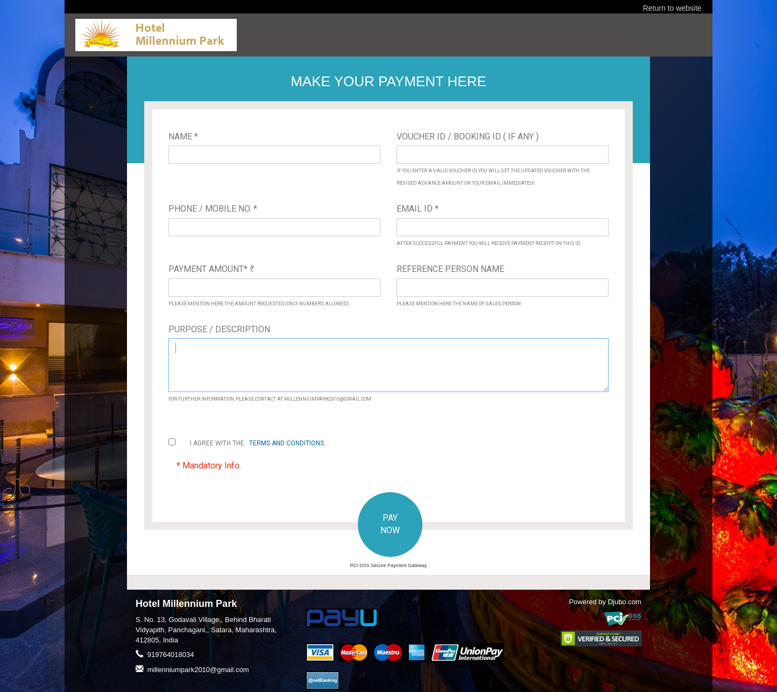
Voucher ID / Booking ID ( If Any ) (468, 136)
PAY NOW (390, 524)
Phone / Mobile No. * (212, 209)
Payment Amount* (211, 269)
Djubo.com (624, 602)
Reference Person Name (450, 269)
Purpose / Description (219, 329)
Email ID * (418, 209)
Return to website (672, 8)
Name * (183, 136)
